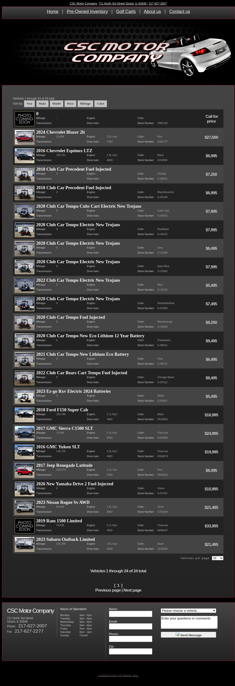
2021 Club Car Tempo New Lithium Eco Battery (82, 354)
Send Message (188, 634)
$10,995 (212, 488)
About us (152, 11)
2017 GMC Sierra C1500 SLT (64, 428)
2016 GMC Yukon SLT (58, 446)
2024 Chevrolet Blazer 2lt (60, 132)
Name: (113, 609)
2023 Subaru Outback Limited (65, 539)
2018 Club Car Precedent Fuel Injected (73, 169)
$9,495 (212, 340)
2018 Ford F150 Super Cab (62, 409)
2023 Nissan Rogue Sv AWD (63, 502)
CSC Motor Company (83, 3)
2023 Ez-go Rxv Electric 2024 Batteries (73, 391)
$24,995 (212, 433)
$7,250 (212, 174)
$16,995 (212, 414)
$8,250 (212, 322)
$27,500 (212, 137)
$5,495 (212, 285)
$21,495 (212, 507)
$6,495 (212, 248)
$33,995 (212, 526)
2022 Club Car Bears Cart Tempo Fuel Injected (81, 372)
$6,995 (212, 155)
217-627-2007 (158, 3)
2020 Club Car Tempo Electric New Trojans (78, 224)
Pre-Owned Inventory (87, 11)
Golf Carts (126, 11)
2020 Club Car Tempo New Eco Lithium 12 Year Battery (90, 335)
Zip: (111, 646)
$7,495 (212, 303)
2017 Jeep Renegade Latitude (64, 465)
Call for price (212, 119)
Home (53, 11)
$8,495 (212, 377)
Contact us (179, 11)
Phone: (114, 634)
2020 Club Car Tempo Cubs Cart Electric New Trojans (88, 206)
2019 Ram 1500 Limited (59, 520)
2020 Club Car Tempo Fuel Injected (70, 317)
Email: (113, 621)
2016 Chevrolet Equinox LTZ (64, 150)
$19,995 (212, 451)
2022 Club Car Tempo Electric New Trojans (78, 280)
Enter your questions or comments (189, 622)
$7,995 (212, 211)
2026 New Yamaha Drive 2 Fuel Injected (74, 483)
